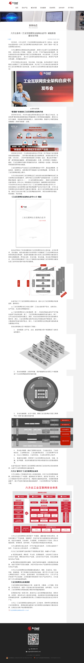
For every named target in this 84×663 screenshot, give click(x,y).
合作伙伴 (61, 7)
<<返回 (9, 39)
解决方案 (34, 7)
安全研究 (52, 7)
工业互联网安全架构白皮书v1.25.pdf (19, 610)
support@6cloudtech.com (33, 651)
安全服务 (43, 7)
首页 (16, 7)
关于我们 (71, 7)
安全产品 (24, 7)
